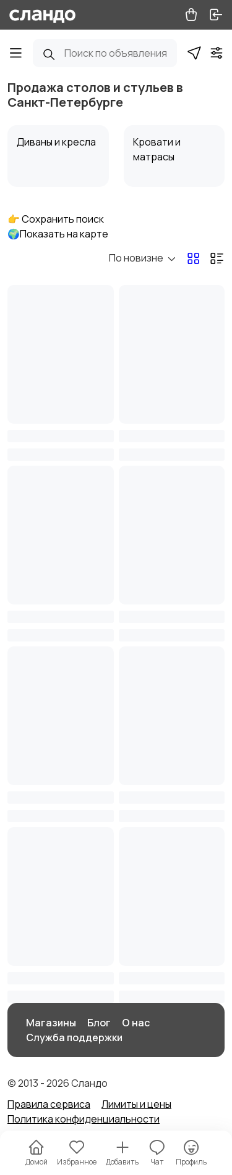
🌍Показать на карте (57, 234)
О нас (136, 1022)
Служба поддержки (74, 1037)
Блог (99, 1022)
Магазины (51, 1022)
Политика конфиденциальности (83, 1119)
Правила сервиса (48, 1104)
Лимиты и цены (136, 1104)
